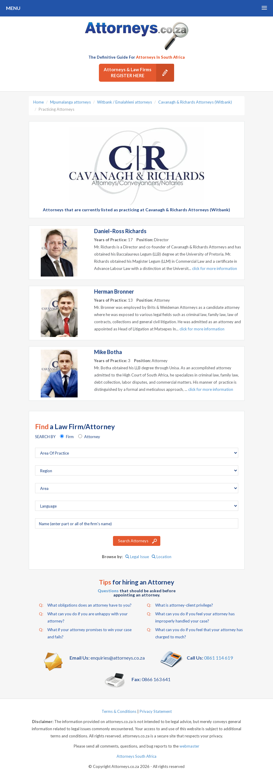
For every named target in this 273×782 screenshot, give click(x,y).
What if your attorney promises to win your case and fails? (85, 632)
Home (38, 102)
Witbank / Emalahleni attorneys (124, 102)
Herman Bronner (114, 291)
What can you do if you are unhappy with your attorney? (83, 616)
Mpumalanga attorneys (70, 102)
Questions (108, 590)
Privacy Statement (156, 711)
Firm (70, 436)
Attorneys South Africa (136, 756)
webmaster (189, 746)
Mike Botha (108, 352)
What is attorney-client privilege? (180, 605)
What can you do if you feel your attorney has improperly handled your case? (191, 616)
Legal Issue (137, 556)
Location (161, 556)
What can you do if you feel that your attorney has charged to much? (195, 632)
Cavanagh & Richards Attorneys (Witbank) (195, 102)
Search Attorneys (133, 540)
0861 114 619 (218, 657)
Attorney (92, 436)
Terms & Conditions (119, 711)
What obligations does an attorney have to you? (85, 605)
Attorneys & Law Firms (139, 73)
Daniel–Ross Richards (120, 231)
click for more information (214, 268)
